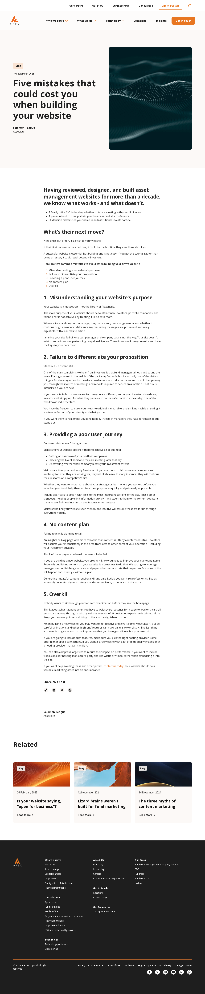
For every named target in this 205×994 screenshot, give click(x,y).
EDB (137, 869)
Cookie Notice (95, 965)
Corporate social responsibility (108, 878)
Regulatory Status (147, 965)
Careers (97, 873)
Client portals (170, 5)
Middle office (51, 911)
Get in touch (183, 20)
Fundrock (139, 873)
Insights (161, 20)
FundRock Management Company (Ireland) (157, 864)
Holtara (138, 883)
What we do (86, 20)
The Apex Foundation (104, 911)
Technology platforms (56, 944)
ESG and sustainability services (60, 930)
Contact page (100, 897)
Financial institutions (55, 887)
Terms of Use (113, 965)
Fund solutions (52, 906)
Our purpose (146, 5)
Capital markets (53, 873)
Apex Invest (51, 902)
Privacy (81, 965)
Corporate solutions (55, 925)
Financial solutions (54, 920)
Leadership (99, 869)
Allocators (50, 864)
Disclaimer (129, 965)
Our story (97, 5)
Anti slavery (165, 965)
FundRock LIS (142, 878)
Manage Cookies (183, 965)
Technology (115, 20)
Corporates (50, 878)
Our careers (76, 5)
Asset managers (53, 869)
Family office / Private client (59, 883)
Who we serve (56, 20)
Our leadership (120, 5)
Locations (140, 20)
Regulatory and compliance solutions (64, 916)
